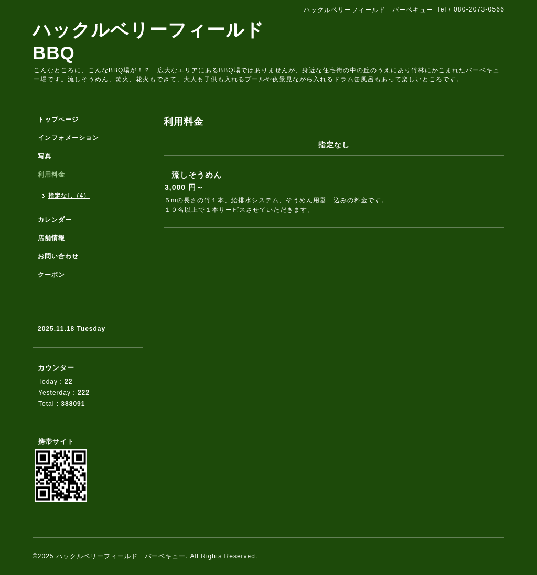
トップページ (58, 119)
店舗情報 (51, 238)
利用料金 (51, 174)
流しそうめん (196, 174)
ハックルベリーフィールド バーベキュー (121, 556)
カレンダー (55, 219)
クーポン (51, 274)
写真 (44, 156)
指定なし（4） (69, 195)
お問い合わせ (58, 256)
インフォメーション (68, 138)
